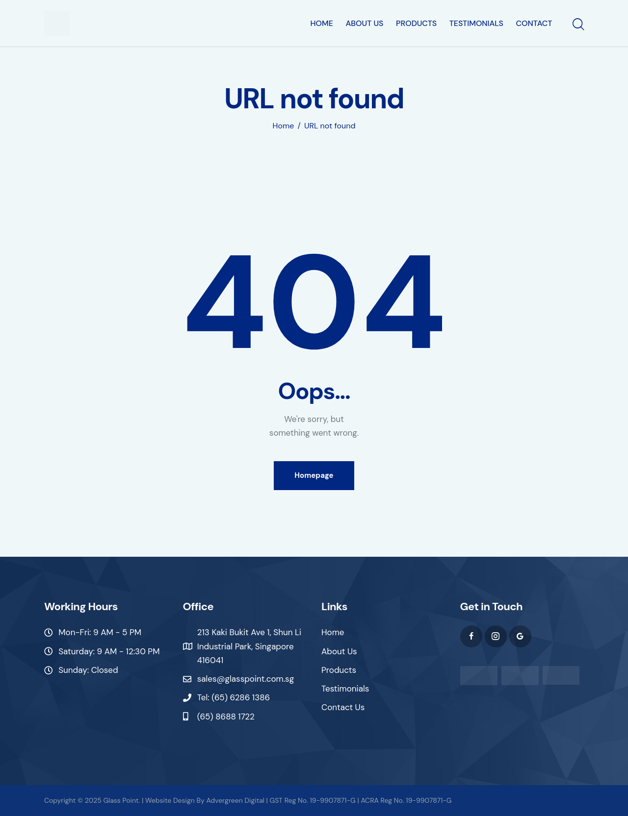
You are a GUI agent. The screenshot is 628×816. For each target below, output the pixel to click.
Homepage (313, 475)
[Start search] (578, 25)
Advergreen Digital (235, 800)
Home (283, 126)
